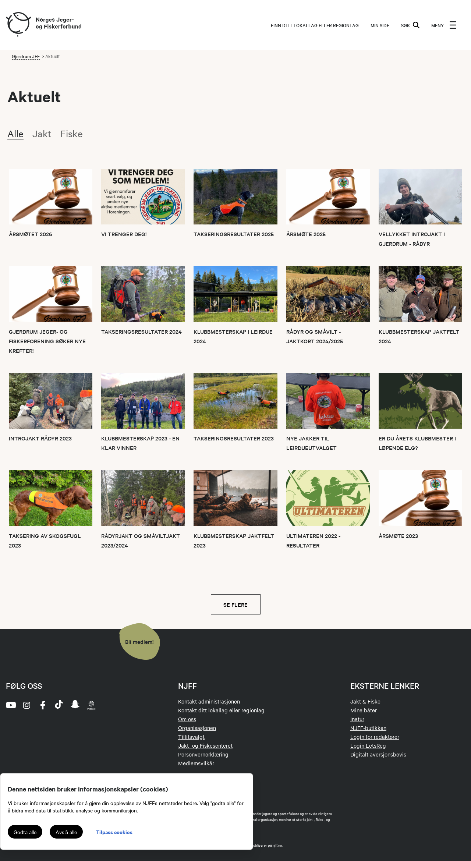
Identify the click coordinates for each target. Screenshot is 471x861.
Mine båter (363, 710)
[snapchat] (75, 705)
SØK (410, 25)
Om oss (187, 719)
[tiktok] (58, 705)
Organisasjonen (197, 727)
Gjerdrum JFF (26, 56)
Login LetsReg (368, 745)
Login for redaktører (374, 736)
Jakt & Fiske (365, 701)
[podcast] (91, 705)
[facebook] (42, 705)
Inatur (357, 719)
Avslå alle (66, 832)
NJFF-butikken (368, 727)
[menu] (443, 25)
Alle (15, 133)
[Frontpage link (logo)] (18, 25)
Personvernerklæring (203, 754)
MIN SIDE (380, 25)
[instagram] (26, 705)
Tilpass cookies (114, 832)
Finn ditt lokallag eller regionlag (315, 25)
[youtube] (10, 705)
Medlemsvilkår (196, 763)
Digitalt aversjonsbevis (378, 754)
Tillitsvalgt (191, 736)
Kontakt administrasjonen (209, 701)
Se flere (235, 604)
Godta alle (25, 832)
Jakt (42, 133)
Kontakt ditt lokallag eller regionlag (221, 710)
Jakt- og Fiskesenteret (205, 745)
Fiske (71, 133)
